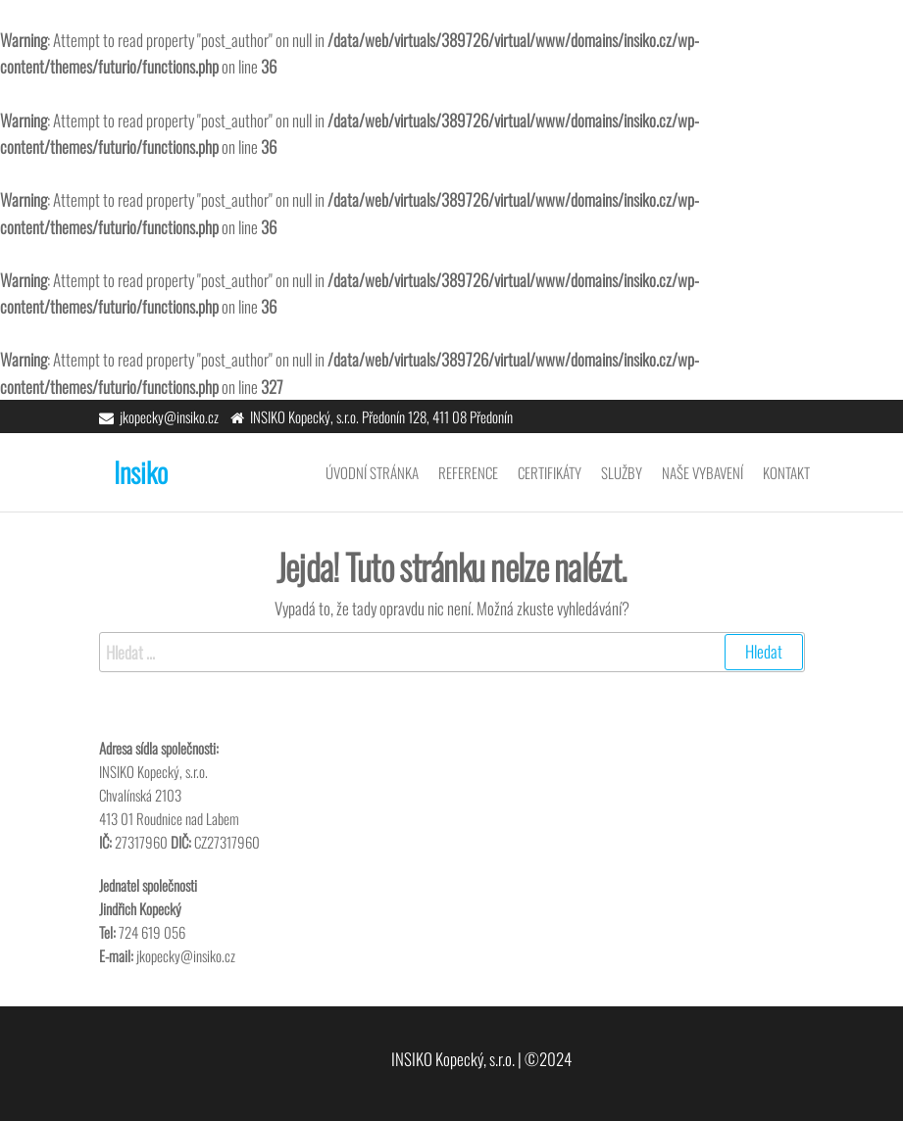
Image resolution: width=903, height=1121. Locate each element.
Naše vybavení (702, 472)
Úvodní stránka (372, 472)
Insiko (141, 472)
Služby (621, 472)
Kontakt (786, 472)
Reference (468, 472)
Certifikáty (549, 472)
